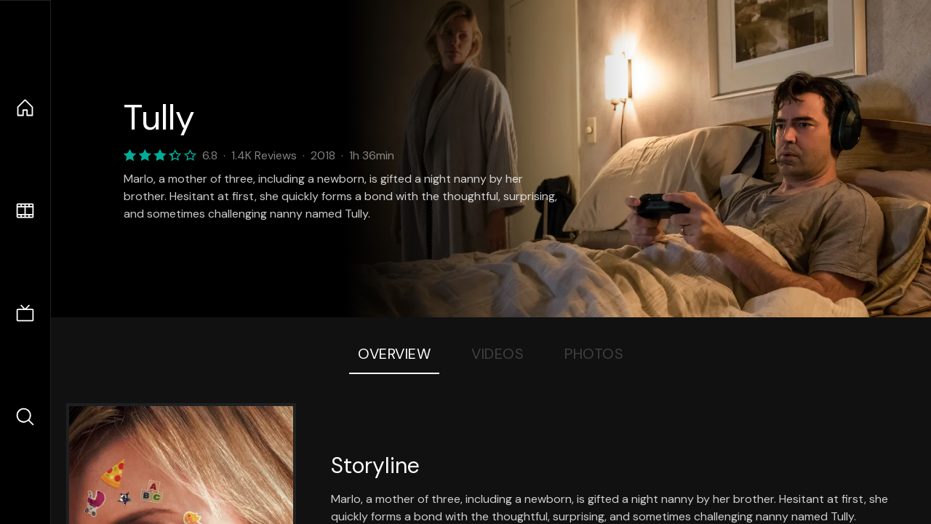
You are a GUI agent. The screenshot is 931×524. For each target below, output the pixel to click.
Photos (593, 353)
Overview (394, 353)
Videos (497, 353)
